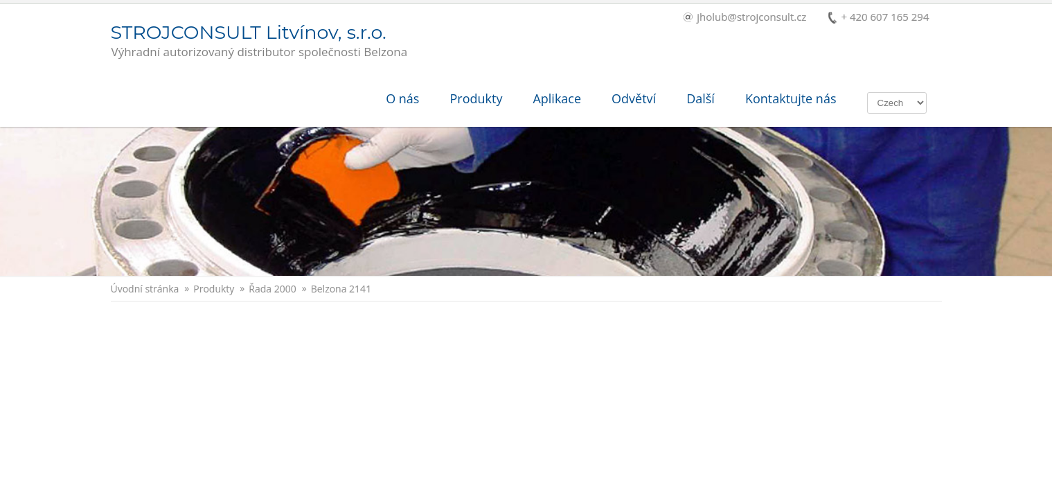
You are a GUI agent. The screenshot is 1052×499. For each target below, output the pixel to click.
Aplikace (557, 98)
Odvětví (634, 98)
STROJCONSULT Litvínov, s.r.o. (259, 42)
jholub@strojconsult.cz (745, 18)
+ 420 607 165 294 (878, 18)
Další (700, 98)
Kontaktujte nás (791, 98)
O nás (402, 98)
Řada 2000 (272, 289)
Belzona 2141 (341, 289)
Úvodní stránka (145, 289)
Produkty (475, 98)
